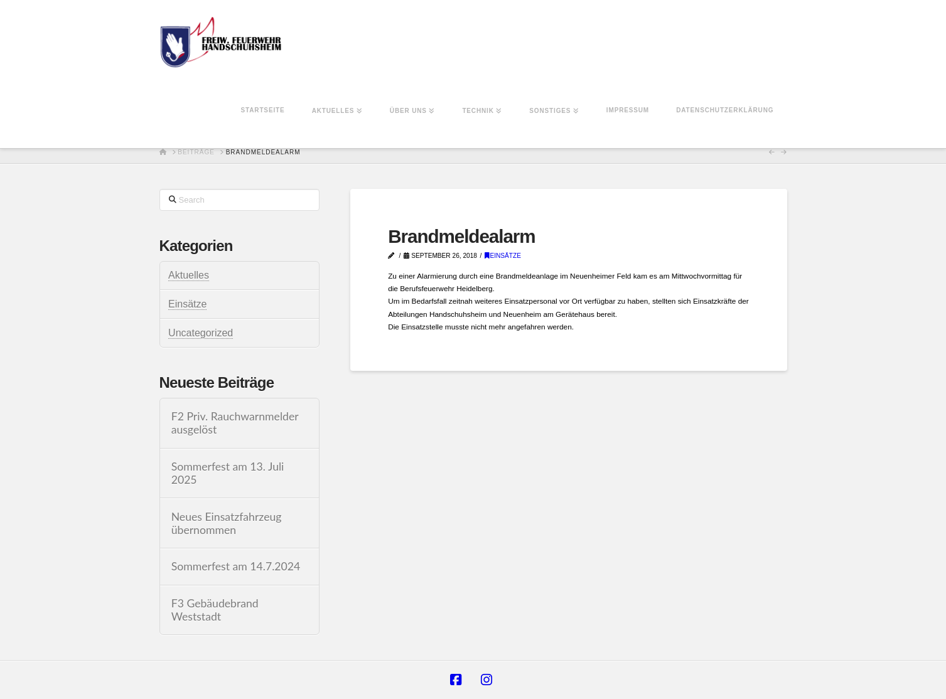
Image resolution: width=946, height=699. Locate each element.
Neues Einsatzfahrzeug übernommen (226, 523)
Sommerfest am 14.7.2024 (236, 566)
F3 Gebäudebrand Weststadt (215, 610)
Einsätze (503, 255)
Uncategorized (200, 333)
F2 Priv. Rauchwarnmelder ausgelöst (235, 423)
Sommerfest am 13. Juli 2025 (227, 473)
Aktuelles (188, 275)
